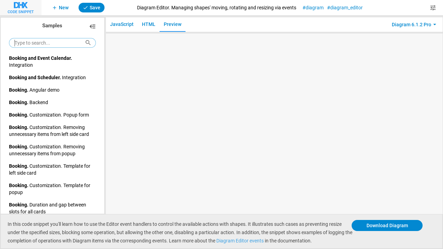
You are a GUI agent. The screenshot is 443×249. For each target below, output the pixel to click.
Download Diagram (387, 225)
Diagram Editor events (240, 240)
